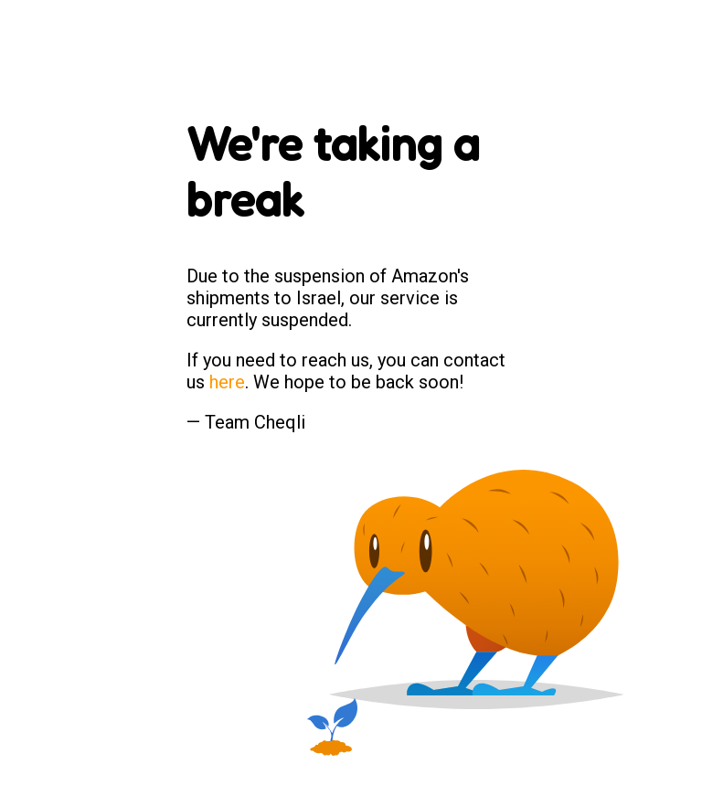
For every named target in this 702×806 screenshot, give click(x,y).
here (227, 382)
